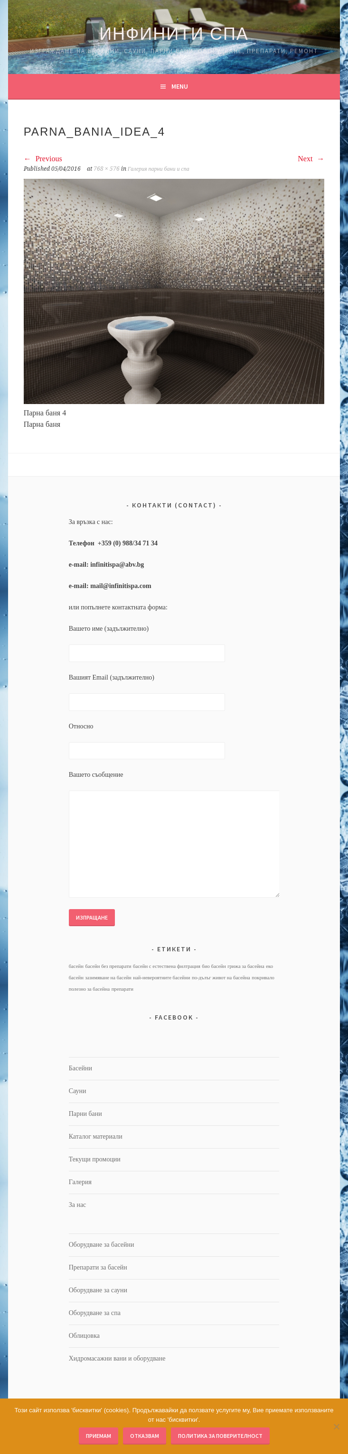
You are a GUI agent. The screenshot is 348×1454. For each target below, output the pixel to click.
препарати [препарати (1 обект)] (122, 989)
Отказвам (144, 1435)
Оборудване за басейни (101, 1244)
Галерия (80, 1182)
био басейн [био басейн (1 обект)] (214, 966)
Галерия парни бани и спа (158, 169)
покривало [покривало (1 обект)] (263, 977)
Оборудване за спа (95, 1312)
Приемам (98, 1435)
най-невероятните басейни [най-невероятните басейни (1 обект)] (161, 977)
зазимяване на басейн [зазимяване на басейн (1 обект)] (108, 977)
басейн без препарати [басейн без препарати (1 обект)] (108, 966)
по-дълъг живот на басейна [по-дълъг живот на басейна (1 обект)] (221, 977)
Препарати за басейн (98, 1267)
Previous (43, 159)
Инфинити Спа (174, 34)
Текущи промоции (95, 1159)
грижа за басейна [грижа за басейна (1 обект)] (245, 966)
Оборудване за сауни (98, 1290)
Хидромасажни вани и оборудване (117, 1358)
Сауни (77, 1091)
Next (311, 159)
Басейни (80, 1068)
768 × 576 (107, 169)
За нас (77, 1204)
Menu (179, 86)
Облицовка (84, 1335)
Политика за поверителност (220, 1435)
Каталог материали (95, 1136)
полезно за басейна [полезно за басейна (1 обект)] (89, 989)
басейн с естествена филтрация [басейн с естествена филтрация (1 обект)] (166, 966)
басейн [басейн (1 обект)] (76, 966)
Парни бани (85, 1113)
